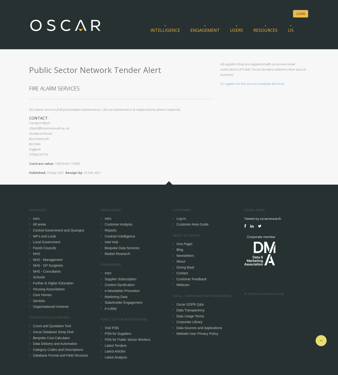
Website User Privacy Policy (197, 334)
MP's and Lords (44, 236)
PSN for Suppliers (118, 334)
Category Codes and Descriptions (58, 350)
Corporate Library (189, 322)
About (180, 261)
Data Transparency (190, 310)
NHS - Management (48, 260)
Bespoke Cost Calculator (51, 338)
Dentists (39, 301)
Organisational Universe (51, 307)
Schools (39, 277)
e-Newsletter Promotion (122, 291)
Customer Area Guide (192, 224)
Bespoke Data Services (122, 248)
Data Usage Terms (190, 316)
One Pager (184, 244)
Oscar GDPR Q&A (190, 304)
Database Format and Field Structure (60, 355)
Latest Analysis (116, 357)
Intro (36, 219)
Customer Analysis (118, 224)
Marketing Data (116, 297)
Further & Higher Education (53, 283)
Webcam (183, 285)
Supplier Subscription (120, 279)
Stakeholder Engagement (123, 302)
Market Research (117, 254)
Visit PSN (112, 328)
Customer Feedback (191, 279)
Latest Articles (115, 351)
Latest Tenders (116, 345)
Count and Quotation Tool (52, 326)
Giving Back (185, 267)
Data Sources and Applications (199, 328)
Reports (110, 230)
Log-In (181, 219)
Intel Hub (111, 242)
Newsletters (185, 256)
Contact (182, 273)
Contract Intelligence (120, 236)
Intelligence (165, 30)
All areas (39, 224)
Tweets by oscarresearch (262, 218)
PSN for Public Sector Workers (127, 340)
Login (300, 14)
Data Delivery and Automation (55, 344)
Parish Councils (44, 248)
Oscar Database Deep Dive (53, 332)
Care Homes (42, 295)
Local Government (46, 242)
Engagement (205, 30)
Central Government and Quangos (58, 230)
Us (291, 30)
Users (236, 30)
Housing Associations (49, 289)
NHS (36, 254)
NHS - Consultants (47, 271)
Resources (265, 30)
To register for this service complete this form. (252, 84)
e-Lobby (111, 308)
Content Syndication (120, 285)
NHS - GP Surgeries (48, 265)
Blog (179, 250)
